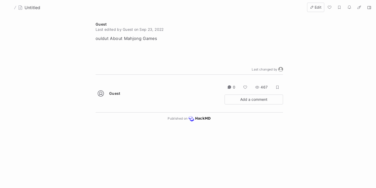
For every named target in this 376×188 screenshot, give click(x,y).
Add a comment (253, 99)
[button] (280, 69)
